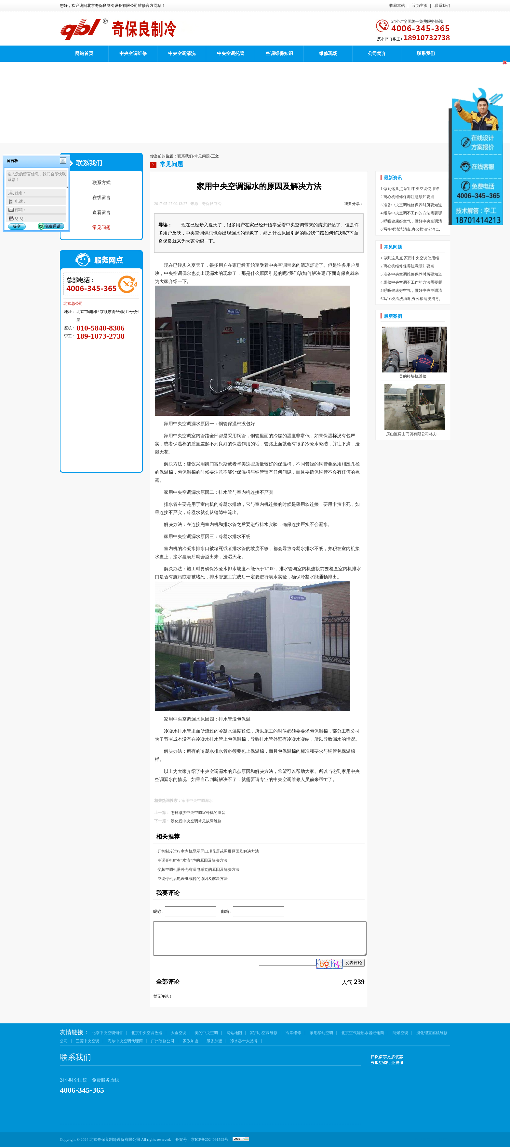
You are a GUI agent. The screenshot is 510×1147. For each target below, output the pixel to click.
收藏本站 (397, 5)
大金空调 (178, 1033)
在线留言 (101, 197)
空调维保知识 (279, 53)
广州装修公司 (162, 1041)
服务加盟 (214, 1041)
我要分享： (354, 203)
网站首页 (84, 53)
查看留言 (101, 212)
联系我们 (442, 5)
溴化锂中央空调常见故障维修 (196, 821)
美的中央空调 (206, 1033)
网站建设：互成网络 (432, 1139)
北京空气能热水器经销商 (362, 1033)
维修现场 (328, 53)
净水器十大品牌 (244, 1041)
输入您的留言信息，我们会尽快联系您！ (37, 179)
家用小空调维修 (263, 1033)
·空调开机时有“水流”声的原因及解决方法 (191, 860)
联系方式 (101, 182)
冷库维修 (293, 1033)
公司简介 (377, 53)
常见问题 (101, 227)
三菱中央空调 (87, 1041)
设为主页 (420, 5)
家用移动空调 (321, 1033)
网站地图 (234, 1033)
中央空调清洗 (181, 53)
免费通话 (52, 226)
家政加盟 (190, 1041)
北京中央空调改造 (146, 1033)
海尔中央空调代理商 (125, 1041)
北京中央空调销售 (107, 1033)
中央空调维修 (133, 53)
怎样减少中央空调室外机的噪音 (198, 812)
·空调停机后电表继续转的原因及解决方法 (192, 878)
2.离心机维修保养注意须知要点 (407, 197)
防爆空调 (400, 1033)
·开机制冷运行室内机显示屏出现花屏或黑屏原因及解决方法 (207, 851)
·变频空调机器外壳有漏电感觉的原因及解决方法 (197, 869)
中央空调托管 (230, 53)
